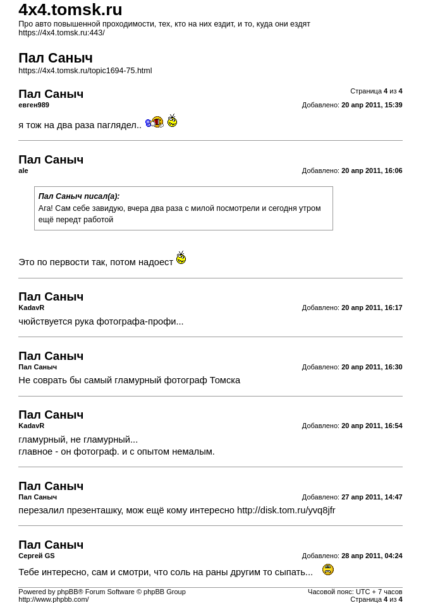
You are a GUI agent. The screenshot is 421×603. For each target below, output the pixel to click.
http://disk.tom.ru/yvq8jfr (286, 510)
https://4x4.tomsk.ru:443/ (61, 32)
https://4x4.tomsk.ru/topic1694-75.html (85, 70)
